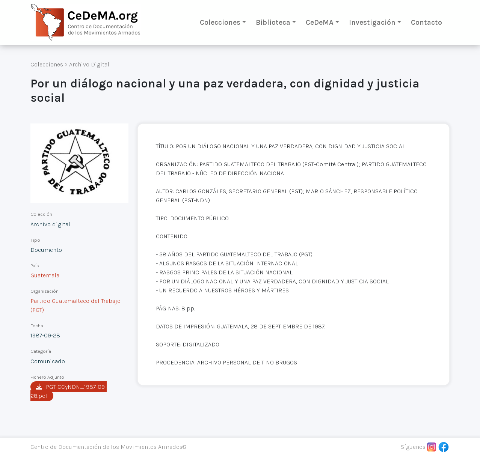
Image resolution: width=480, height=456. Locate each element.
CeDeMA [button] (320, 22)
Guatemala (44, 275)
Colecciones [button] (220, 22)
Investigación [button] (372, 22)
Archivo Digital (89, 64)
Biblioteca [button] (273, 22)
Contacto (426, 22)
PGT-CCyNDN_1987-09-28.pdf (68, 391)
